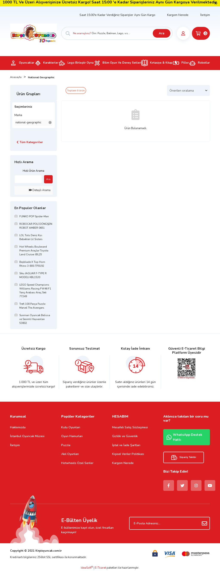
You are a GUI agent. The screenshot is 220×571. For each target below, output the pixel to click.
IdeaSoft (87, 568)
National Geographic (42, 77)
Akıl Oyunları (70, 454)
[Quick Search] (28, 179)
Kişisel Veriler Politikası (128, 454)
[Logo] (33, 33)
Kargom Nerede (177, 15)
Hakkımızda (18, 427)
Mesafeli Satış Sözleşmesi (130, 427)
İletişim (205, 15)
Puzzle (65, 445)
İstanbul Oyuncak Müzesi (27, 436)
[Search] (117, 33)
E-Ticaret (100, 568)
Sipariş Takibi (183, 457)
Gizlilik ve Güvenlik (125, 436)
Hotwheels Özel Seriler (77, 463)
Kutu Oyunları (70, 427)
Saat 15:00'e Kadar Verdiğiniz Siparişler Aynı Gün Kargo (117, 15)
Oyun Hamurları (72, 436)
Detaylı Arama (39, 190)
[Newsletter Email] (169, 523)
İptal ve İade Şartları (126, 445)
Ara (161, 33)
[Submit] (204, 523)
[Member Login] (183, 33)
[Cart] (201, 33)
